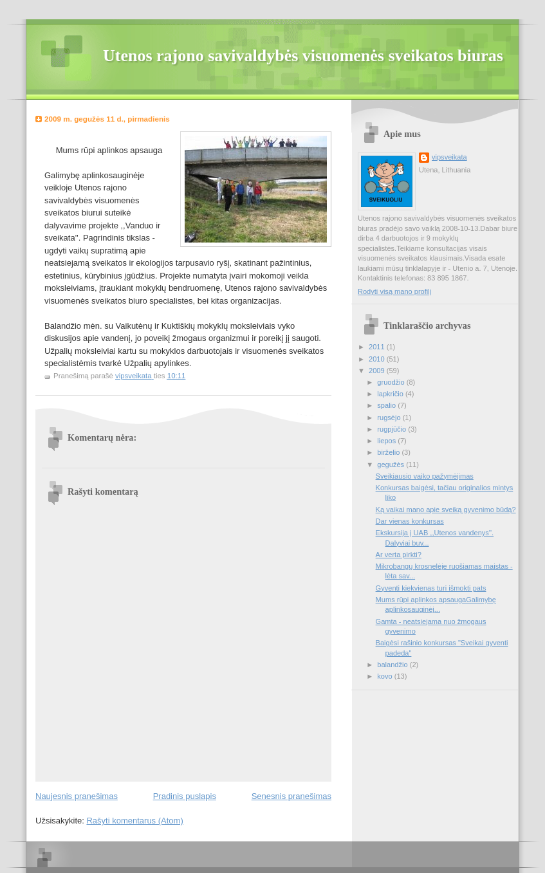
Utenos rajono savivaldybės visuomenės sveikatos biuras (303, 55)
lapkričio (391, 394)
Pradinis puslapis (184, 796)
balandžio (393, 664)
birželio (389, 452)
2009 (378, 370)
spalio (387, 405)
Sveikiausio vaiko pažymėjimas (425, 476)
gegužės (391, 464)
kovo (385, 676)
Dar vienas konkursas (410, 521)
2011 (378, 347)
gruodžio (391, 382)
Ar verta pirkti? (398, 554)
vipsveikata (449, 157)
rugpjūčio (392, 429)
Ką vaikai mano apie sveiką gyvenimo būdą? (446, 509)
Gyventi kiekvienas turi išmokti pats (431, 588)
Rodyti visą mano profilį (394, 291)
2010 (378, 359)
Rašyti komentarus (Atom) (134, 820)
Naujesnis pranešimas (76, 796)
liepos (387, 441)
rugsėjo (389, 417)
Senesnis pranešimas (291, 796)
